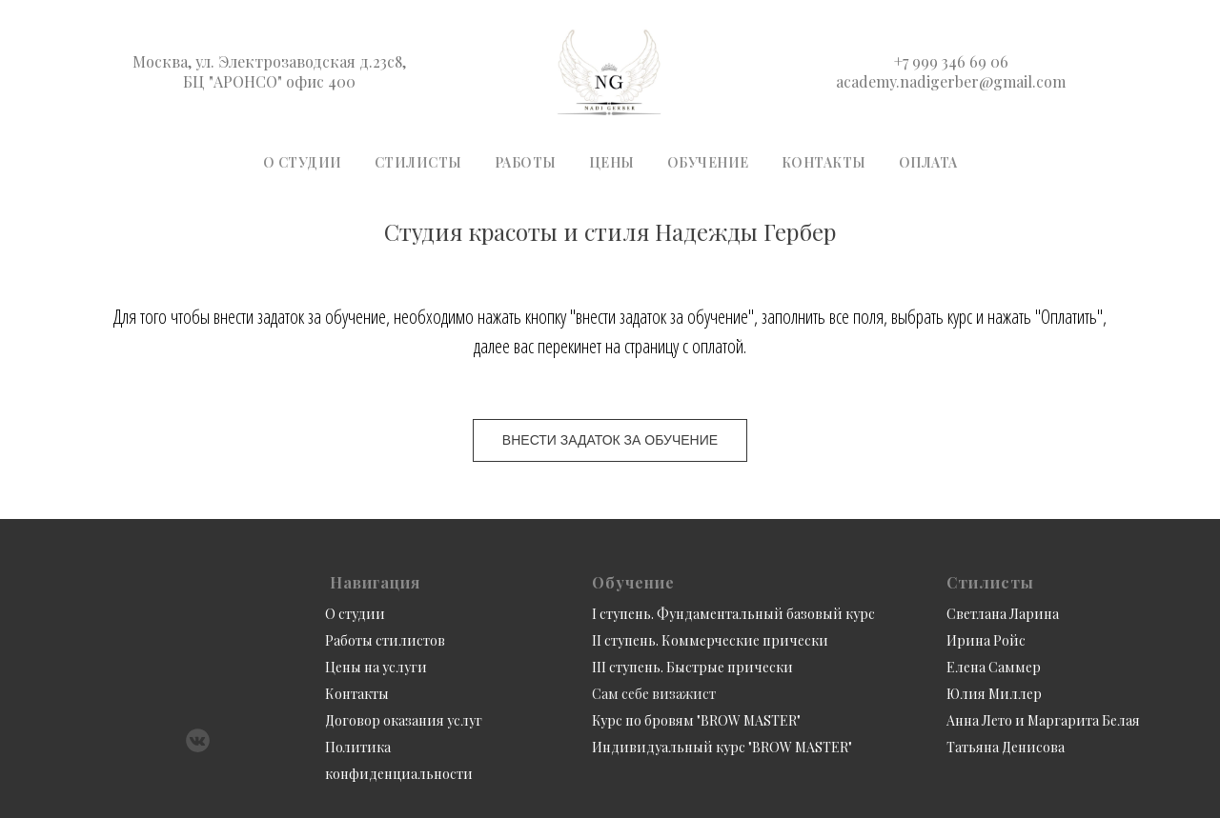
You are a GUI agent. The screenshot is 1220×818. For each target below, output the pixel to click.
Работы (526, 162)
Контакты (824, 162)
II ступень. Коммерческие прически (710, 640)
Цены (612, 162)
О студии (302, 162)
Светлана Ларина (1002, 614)
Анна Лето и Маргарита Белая (1043, 720)
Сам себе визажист (654, 694)
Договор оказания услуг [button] (403, 720)
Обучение (708, 162)
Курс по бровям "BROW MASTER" (696, 720)
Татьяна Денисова (1005, 747)
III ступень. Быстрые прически (692, 667)
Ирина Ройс (986, 640)
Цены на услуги (376, 667)
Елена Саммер (993, 667)
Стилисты (418, 162)
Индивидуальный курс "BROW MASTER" (722, 747)
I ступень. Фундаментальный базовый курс (733, 614)
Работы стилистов (385, 640)
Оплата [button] (928, 162)
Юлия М (973, 694)
